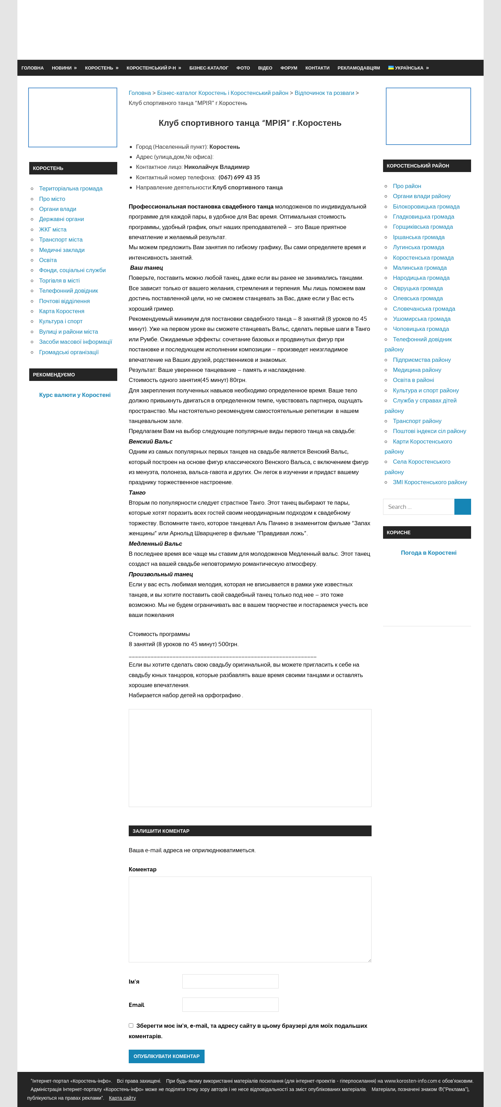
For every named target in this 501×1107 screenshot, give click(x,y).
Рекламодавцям (359, 68)
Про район (407, 185)
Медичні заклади (62, 249)
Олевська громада (418, 298)
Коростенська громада (423, 257)
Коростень (99, 68)
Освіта (48, 259)
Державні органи (61, 218)
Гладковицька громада (423, 216)
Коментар (143, 869)
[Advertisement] (345, 29)
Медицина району (417, 369)
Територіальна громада (71, 188)
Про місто (52, 198)
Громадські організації (68, 352)
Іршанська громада (419, 237)
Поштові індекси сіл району (429, 430)
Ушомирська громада (422, 318)
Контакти (317, 68)
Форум (288, 68)
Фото (243, 68)
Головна (33, 68)
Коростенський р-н (151, 68)
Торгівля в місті (59, 280)
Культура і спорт (60, 321)
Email (136, 1004)
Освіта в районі (413, 379)
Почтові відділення (64, 300)
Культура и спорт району (426, 390)
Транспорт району (417, 420)
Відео (265, 68)
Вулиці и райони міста (68, 331)
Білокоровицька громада (426, 206)
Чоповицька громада (421, 328)
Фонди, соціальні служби (72, 270)
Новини (62, 68)
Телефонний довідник (68, 290)
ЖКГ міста (52, 229)
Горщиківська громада (423, 226)
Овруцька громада (418, 288)
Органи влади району (422, 196)
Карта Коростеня (61, 311)
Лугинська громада (418, 247)
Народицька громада (421, 277)
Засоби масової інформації (75, 341)
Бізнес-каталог (208, 68)
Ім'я (134, 981)
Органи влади (57, 208)
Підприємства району (422, 359)
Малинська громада (420, 267)
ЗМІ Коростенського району (430, 482)
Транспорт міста (60, 239)
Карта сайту (122, 1098)
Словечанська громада (424, 308)
